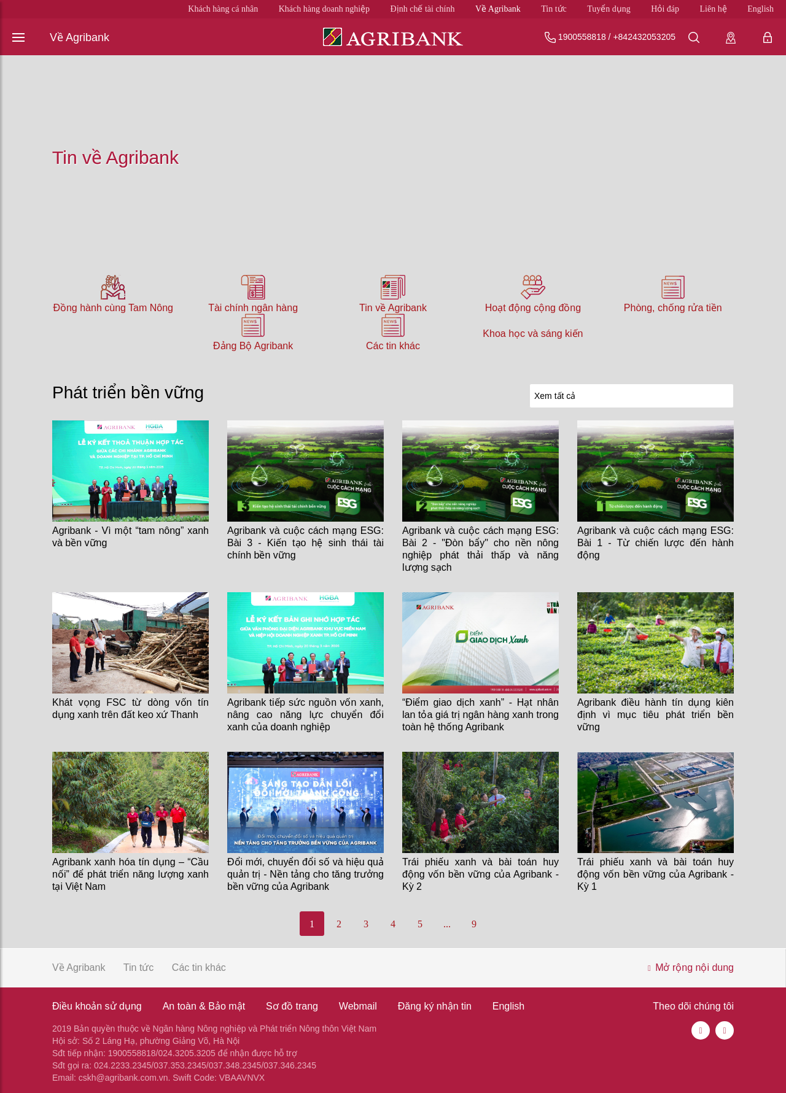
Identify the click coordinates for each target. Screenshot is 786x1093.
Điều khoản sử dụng (97, 1006)
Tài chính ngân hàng (253, 308)
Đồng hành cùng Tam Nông (113, 308)
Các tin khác (393, 346)
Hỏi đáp (665, 9)
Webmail (358, 1006)
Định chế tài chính (423, 9)
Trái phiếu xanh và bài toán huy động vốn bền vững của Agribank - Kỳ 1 (655, 874)
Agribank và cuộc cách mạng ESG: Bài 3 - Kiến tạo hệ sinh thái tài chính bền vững (305, 542)
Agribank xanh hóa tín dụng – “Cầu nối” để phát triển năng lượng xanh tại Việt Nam (130, 874)
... (447, 924)
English (760, 9)
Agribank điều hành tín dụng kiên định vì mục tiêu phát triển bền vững (655, 714)
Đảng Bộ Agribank (253, 346)
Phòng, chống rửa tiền (673, 308)
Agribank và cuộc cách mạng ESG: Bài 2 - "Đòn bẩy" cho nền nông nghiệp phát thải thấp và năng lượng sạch (480, 549)
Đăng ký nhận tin (435, 1006)
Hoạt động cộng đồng (533, 308)
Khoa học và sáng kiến (533, 333)
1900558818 (582, 37)
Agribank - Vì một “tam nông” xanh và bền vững (130, 536)
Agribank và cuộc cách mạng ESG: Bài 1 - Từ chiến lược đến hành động (655, 542)
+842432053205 (644, 37)
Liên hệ (713, 9)
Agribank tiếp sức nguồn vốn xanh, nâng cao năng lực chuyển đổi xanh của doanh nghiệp (305, 714)
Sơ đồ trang (292, 1006)
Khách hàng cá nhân (223, 9)
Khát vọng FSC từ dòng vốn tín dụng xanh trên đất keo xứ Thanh (130, 708)
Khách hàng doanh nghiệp (324, 9)
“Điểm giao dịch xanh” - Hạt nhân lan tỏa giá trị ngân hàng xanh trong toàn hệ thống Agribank (480, 714)
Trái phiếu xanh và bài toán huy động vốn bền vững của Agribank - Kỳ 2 (480, 874)
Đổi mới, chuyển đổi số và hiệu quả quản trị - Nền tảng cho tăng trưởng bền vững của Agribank (305, 874)
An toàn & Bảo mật (204, 1006)
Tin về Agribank (393, 308)
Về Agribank (498, 9)
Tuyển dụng (609, 9)
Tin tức (554, 9)
